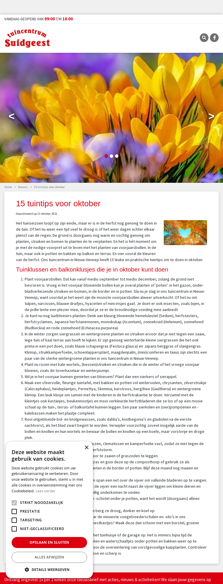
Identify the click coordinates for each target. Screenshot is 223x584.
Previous (11, 117)
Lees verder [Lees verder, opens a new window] (46, 491)
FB (214, 37)
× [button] (86, 448)
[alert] (49, 510)
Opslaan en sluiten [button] (49, 542)
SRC (204, 37)
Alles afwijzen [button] (49, 557)
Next (211, 117)
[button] (49, 569)
